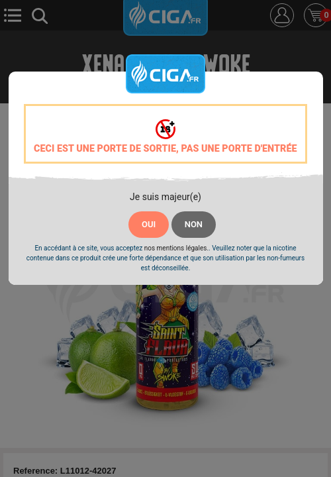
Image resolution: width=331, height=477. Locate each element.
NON (194, 224)
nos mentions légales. (176, 248)
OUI (149, 224)
